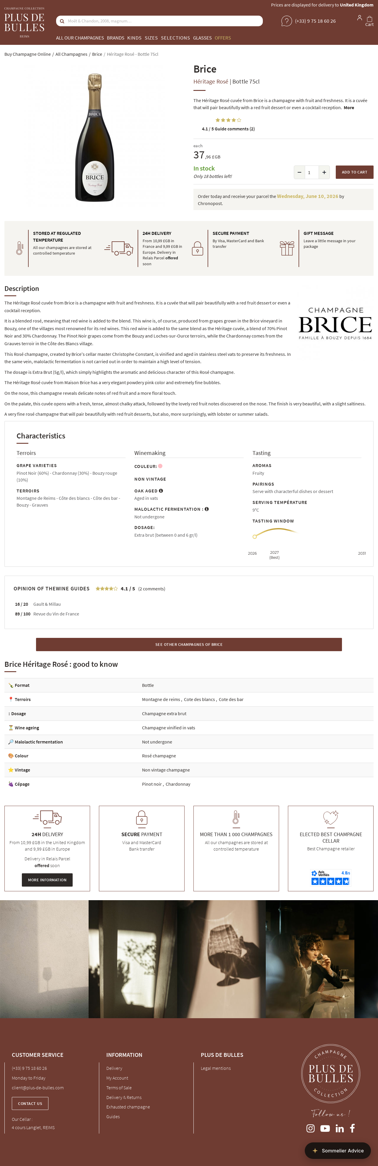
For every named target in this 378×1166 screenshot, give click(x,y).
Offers (223, 38)
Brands (115, 38)
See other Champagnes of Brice (189, 644)
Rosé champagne (159, 756)
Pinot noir (152, 784)
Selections (175, 38)
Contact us (30, 1103)
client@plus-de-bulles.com (38, 1087)
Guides (113, 1116)
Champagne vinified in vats (168, 728)
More (349, 107)
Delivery (114, 1068)
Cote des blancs (200, 699)
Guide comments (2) (228, 129)
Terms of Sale (119, 1087)
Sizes (151, 38)
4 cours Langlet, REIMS (33, 1127)
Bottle (148, 685)
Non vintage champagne (166, 770)
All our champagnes (80, 38)
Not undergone (157, 742)
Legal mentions (216, 1068)
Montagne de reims (161, 699)
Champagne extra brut (164, 713)
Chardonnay (178, 784)
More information (47, 879)
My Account (117, 1078)
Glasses (202, 38)
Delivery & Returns (123, 1097)
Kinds (134, 38)
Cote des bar (231, 699)
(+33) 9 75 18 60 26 (29, 1068)
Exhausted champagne (128, 1107)
